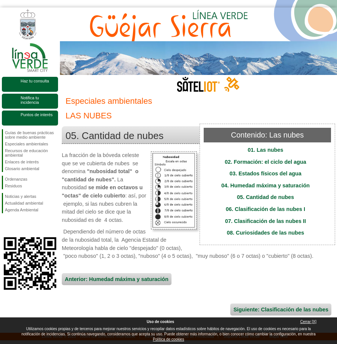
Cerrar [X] (308, 322)
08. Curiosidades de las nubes (265, 233)
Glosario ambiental (22, 168)
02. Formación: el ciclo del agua (265, 162)
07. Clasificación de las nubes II (265, 221)
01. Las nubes (265, 150)
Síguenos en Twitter (18, 225)
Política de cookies (168, 339)
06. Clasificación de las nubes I (265, 209)
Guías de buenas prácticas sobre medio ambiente (29, 134)
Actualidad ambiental (24, 203)
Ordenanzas (16, 179)
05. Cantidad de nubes (265, 197)
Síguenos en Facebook (6, 225)
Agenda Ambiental (21, 210)
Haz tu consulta (35, 81)
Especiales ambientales (26, 144)
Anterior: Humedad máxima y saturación (116, 279)
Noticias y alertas (20, 196)
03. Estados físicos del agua (265, 173)
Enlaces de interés (22, 162)
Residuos (13, 186)
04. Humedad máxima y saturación (265, 185)
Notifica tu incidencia (30, 100)
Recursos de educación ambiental (26, 152)
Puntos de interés (37, 114)
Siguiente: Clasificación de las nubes (280, 310)
